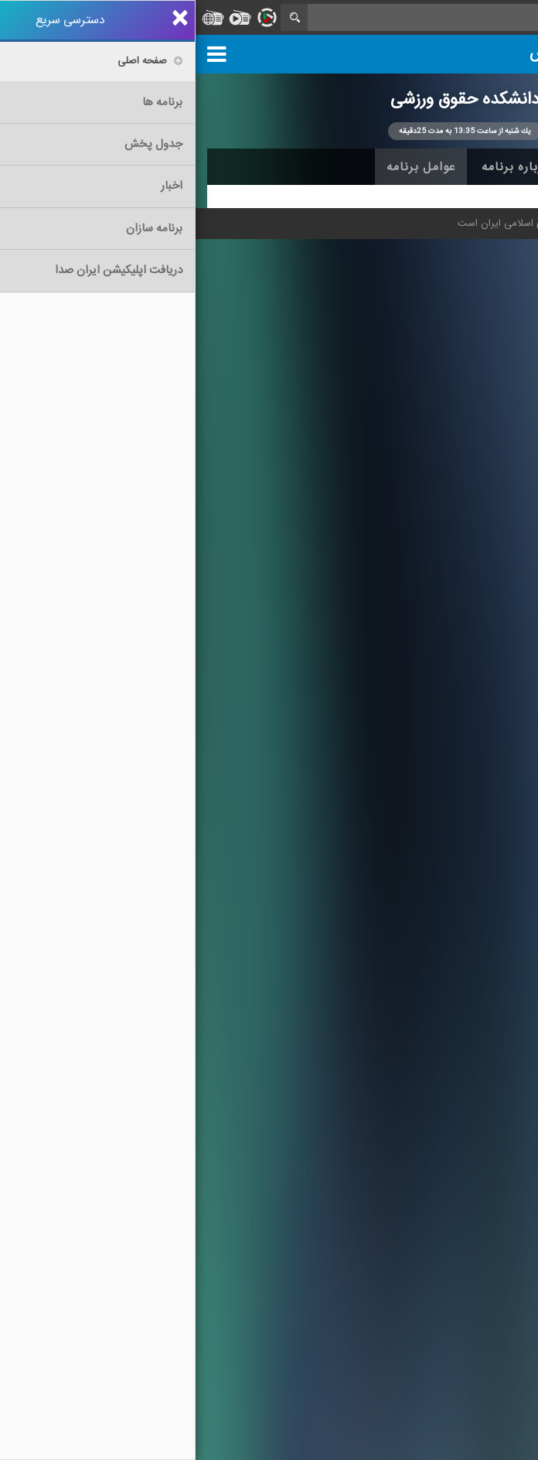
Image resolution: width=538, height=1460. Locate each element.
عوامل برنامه (225, 167)
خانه (502, 167)
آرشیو (395, 167)
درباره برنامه (320, 167)
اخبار (450, 167)
